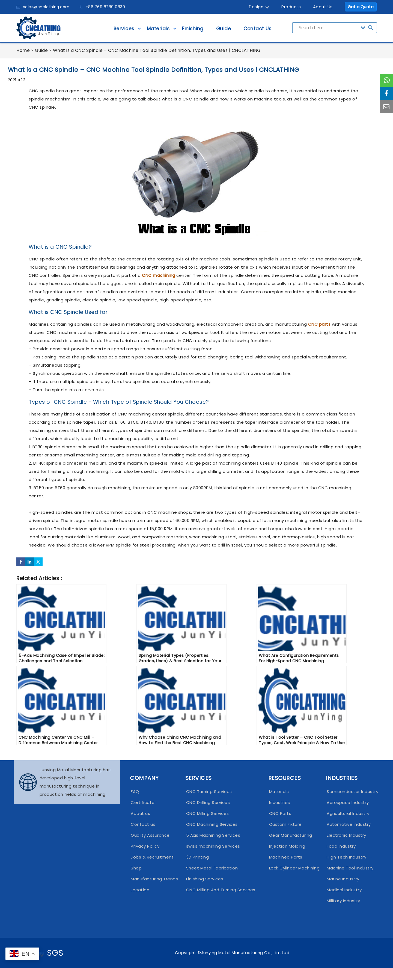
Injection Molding (287, 846)
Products (291, 7)
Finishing (193, 30)
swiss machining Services (213, 846)
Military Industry (343, 901)
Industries (279, 802)
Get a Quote (361, 7)
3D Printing (197, 857)
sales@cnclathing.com (46, 7)
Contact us (143, 824)
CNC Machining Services (212, 824)
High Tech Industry (346, 857)
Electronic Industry (346, 835)
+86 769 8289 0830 (105, 7)
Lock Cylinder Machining (292, 868)
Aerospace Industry (348, 802)
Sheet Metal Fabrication (212, 868)
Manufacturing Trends (153, 879)
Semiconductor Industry (349, 791)
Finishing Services (204, 879)
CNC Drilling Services (208, 802)
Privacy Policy (145, 846)
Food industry (341, 846)
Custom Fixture (285, 824)
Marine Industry (343, 879)
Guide (223, 30)
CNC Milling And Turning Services (220, 890)
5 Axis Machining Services (213, 835)
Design (259, 7)
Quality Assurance (150, 835)
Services (124, 30)
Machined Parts (285, 857)
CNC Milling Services (207, 813)
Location (140, 890)
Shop (136, 868)
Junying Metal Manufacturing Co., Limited (245, 952)
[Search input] (328, 27)
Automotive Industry (349, 824)
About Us (323, 7)
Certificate (143, 802)
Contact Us (257, 30)
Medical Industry (344, 890)
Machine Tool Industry (349, 868)
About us (140, 813)
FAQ (135, 791)
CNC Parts (280, 813)
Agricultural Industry (348, 813)
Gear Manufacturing (290, 835)
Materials (158, 30)
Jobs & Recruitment (152, 857)
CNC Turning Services (209, 791)
